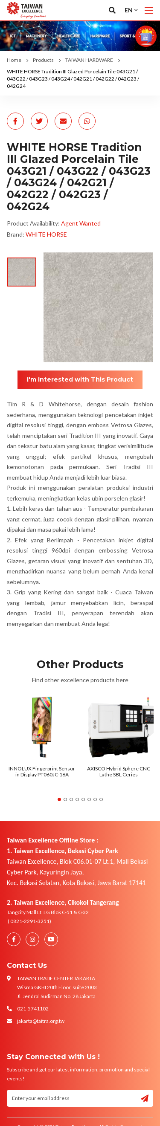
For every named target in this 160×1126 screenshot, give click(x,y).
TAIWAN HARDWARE (89, 60)
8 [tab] (101, 799)
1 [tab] (59, 799)
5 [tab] (83, 799)
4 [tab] (77, 799)
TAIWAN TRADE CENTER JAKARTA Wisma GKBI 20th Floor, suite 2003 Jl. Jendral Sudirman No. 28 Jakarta (57, 987)
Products (43, 60)
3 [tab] (71, 799)
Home (14, 60)
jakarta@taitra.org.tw (40, 1021)
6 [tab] (89, 799)
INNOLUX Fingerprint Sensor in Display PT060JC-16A (42, 771)
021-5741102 (33, 1008)
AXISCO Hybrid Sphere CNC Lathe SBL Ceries (118, 771)
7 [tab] (95, 799)
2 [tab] (65, 799)
